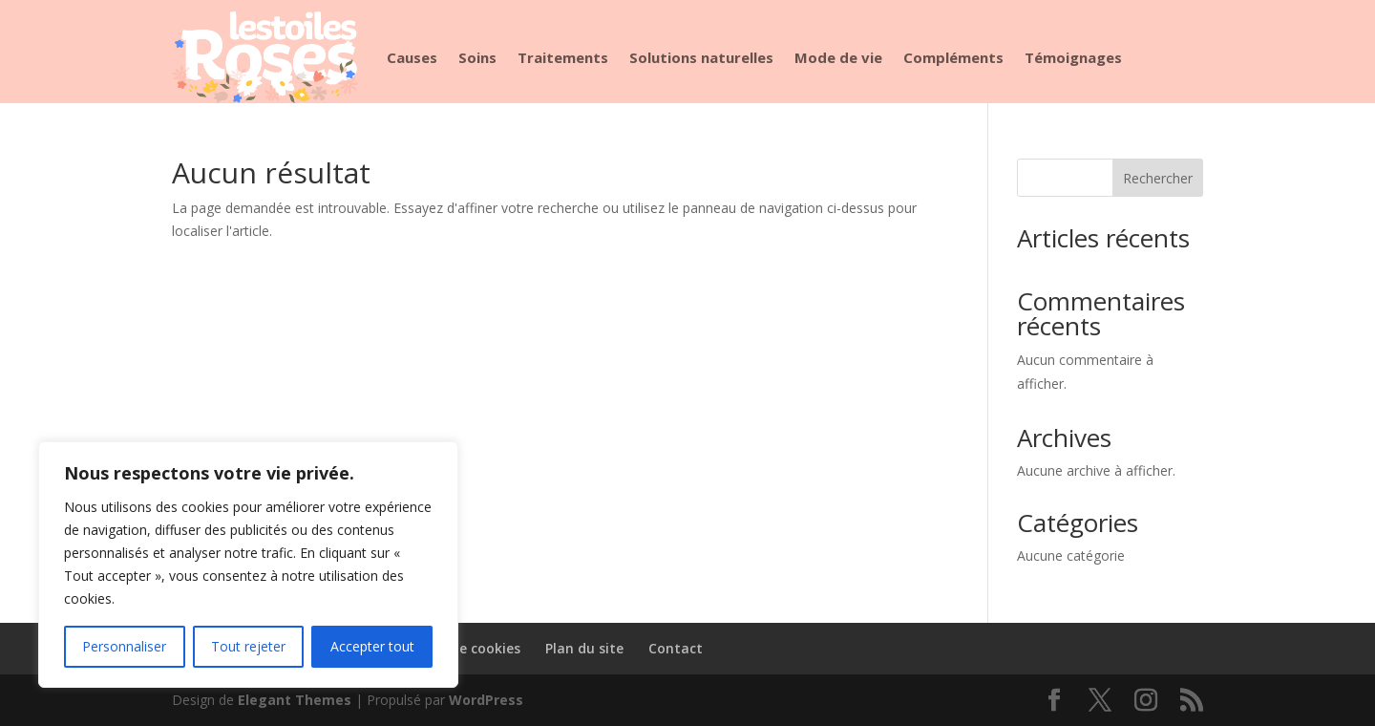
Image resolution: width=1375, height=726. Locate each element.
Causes (412, 57)
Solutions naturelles (701, 57)
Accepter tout (372, 646)
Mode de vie (838, 57)
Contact (675, 648)
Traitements (563, 57)
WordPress (486, 700)
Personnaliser (124, 646)
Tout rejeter (248, 646)
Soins (477, 57)
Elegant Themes (294, 700)
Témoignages (1073, 57)
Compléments (953, 57)
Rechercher (1158, 178)
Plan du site (584, 648)
